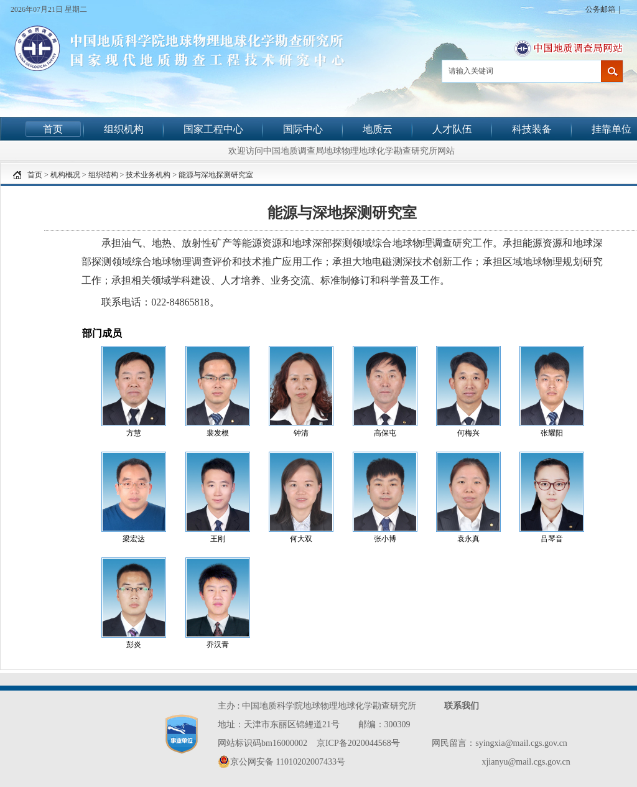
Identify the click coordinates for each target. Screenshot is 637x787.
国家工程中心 (213, 129)
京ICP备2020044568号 (358, 743)
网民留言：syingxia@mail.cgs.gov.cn (499, 743)
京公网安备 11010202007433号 (281, 761)
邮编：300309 (384, 724)
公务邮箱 (600, 9)
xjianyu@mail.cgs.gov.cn (525, 761)
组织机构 (124, 129)
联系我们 (461, 705)
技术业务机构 (148, 174)
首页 (53, 129)
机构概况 (65, 174)
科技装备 (532, 129)
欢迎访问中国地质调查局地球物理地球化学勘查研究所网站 (341, 151)
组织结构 (103, 174)
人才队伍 (452, 129)
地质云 (378, 129)
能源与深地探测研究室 (216, 174)
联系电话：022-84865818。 (160, 302)
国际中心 (303, 129)
